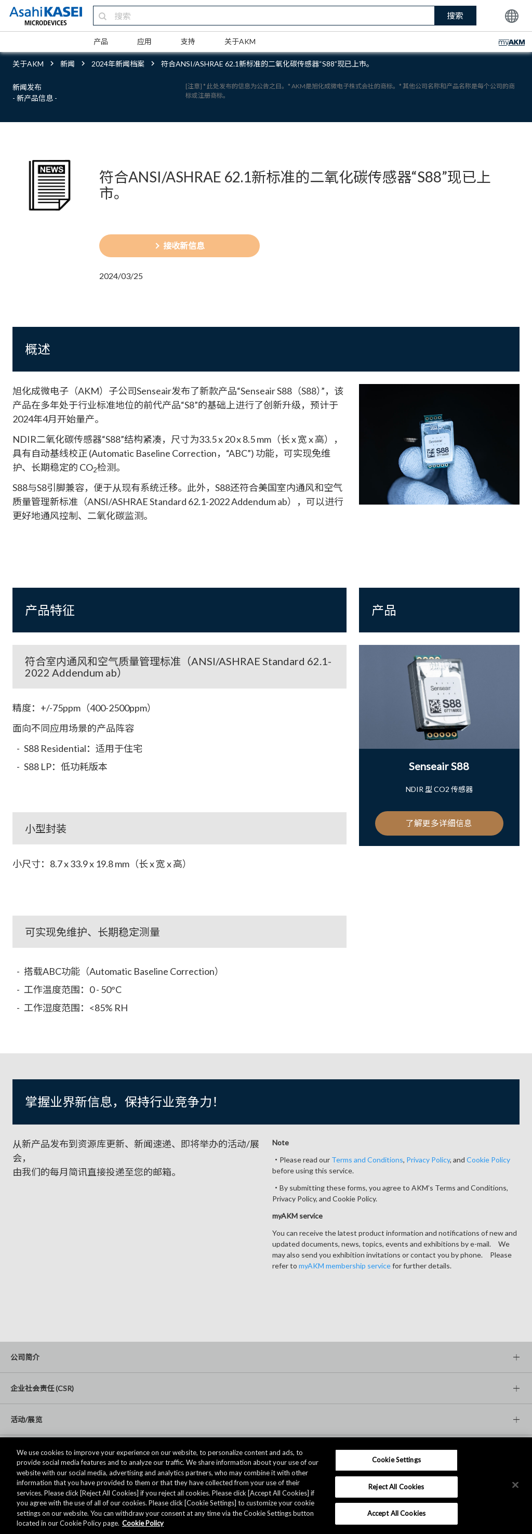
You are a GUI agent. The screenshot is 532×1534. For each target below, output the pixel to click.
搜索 (455, 15)
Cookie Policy (488, 1159)
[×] (515, 1484)
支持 (188, 41)
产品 (101, 41)
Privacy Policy (428, 1159)
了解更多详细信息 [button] (439, 823)
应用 (144, 41)
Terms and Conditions (367, 1159)
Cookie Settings (396, 1460)
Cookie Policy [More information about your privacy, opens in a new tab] (143, 1523)
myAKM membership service (345, 1265)
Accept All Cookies (396, 1513)
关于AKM (240, 41)
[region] (266, 1485)
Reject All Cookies (396, 1487)
